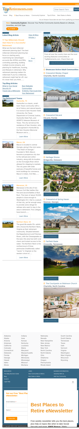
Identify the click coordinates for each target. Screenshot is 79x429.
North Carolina (46, 350)
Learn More (23, 137)
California (7, 346)
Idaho (6, 363)
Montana (24, 365)
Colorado (7, 348)
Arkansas (7, 343)
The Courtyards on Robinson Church (61, 283)
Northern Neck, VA (24, 222)
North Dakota (46, 353)
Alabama (7, 336)
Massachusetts (27, 353)
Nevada (43, 338)
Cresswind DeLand (54, 115)
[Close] (72, 381)
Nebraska (44, 336)
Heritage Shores (53, 157)
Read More (32, 59)
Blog (10, 15)
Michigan (24, 355)
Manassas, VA (22, 185)
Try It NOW (12, 29)
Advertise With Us (59, 373)
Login (77, 4)
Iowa (23, 338)
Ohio (42, 355)
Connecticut (8, 350)
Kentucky (24, 343)
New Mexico (45, 346)
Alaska (6, 338)
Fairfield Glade (52, 241)
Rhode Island (45, 365)
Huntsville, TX (22, 101)
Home (5, 15)
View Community (51, 110)
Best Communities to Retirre (36, 373)
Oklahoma (44, 358)
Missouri (24, 363)
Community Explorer (38, 15)
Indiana (24, 336)
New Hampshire (47, 341)
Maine (23, 348)
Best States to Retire (64, 15)
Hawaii (6, 360)
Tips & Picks (51, 15)
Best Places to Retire (22, 15)
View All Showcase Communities (61, 63)
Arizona (7, 341)
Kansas (24, 341)
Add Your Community (60, 376)
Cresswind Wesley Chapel (57, 73)
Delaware (7, 353)
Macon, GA (21, 142)
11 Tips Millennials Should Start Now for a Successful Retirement (13, 43)
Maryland (24, 350)
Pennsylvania (46, 363)
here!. (76, 59)
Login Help (7, 381)
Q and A (6, 379)
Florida (6, 355)
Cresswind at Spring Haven (57, 199)
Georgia (7, 358)
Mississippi (25, 360)
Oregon (43, 360)
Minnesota (25, 358)
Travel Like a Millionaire (11, 91)
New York (44, 348)
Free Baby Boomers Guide (11, 373)
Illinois (6, 365)
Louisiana (24, 346)
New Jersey (45, 343)
